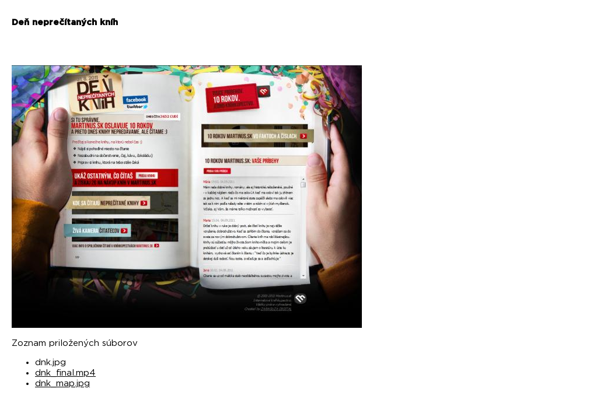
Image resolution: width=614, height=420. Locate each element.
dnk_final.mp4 (65, 373)
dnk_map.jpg (62, 383)
